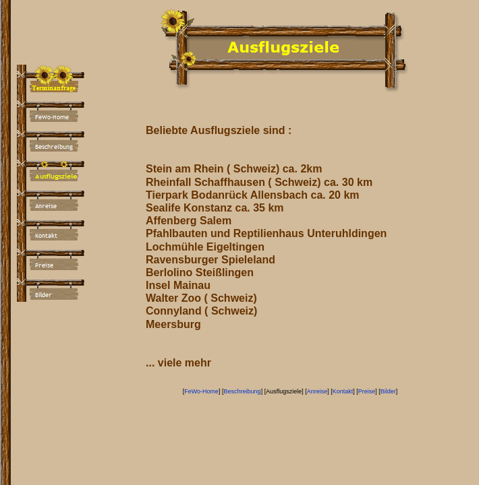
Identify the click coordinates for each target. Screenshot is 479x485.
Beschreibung (242, 391)
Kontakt (343, 391)
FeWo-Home (201, 391)
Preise (367, 391)
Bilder (388, 391)
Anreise (317, 391)
